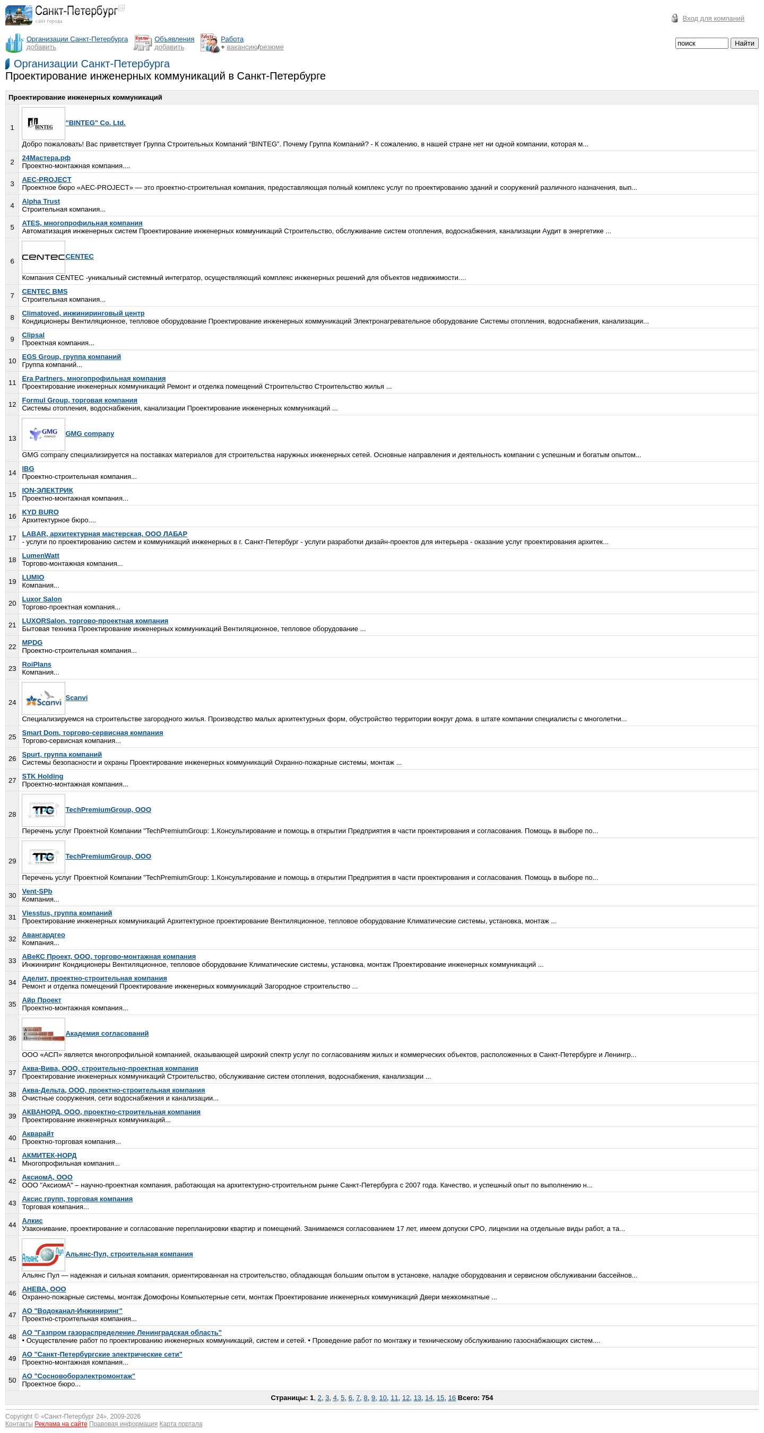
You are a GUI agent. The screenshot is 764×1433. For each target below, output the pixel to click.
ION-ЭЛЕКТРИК (47, 490)
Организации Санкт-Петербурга (92, 63)
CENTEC (57, 256)
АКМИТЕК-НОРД (49, 1155)
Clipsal (33, 335)
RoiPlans (36, 664)
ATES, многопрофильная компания (82, 223)
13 (417, 1398)
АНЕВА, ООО (44, 1289)
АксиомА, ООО (47, 1177)
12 (406, 1398)
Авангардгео (43, 935)
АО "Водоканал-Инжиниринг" (72, 1311)
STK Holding (42, 776)
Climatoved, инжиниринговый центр (83, 313)
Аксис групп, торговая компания (77, 1199)
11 (394, 1398)
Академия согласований (85, 1033)
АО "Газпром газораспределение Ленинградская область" (122, 1332)
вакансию (242, 47)
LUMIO (33, 577)
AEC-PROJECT (46, 180)
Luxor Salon (42, 599)
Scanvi (55, 698)
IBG (28, 469)
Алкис (32, 1221)
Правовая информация (123, 1424)
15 (440, 1398)
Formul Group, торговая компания (79, 400)
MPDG (32, 642)
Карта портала (181, 1424)
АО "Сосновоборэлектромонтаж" (78, 1376)
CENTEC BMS (44, 291)
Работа (232, 39)
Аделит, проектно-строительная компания (94, 978)
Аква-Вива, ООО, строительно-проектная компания (110, 1068)
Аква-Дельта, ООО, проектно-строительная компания (113, 1090)
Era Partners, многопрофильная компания (94, 378)
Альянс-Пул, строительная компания (107, 1254)
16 (452, 1398)
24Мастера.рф (46, 158)
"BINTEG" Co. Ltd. (73, 123)
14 (428, 1398)
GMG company (68, 434)
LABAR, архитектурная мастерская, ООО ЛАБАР (104, 534)
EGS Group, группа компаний (71, 357)
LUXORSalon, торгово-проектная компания (95, 621)
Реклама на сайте (61, 1424)
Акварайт (38, 1134)
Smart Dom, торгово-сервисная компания (92, 733)
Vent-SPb (37, 891)
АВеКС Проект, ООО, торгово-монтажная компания (109, 956)
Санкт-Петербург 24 (74, 1416)
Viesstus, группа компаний (67, 913)
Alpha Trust (41, 201)
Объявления (174, 39)
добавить (41, 47)
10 (383, 1398)
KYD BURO (40, 512)
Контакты (19, 1424)
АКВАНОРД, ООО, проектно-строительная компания (111, 1112)
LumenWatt (40, 556)
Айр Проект (41, 1000)
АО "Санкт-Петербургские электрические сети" (102, 1354)
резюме (271, 47)
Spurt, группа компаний (62, 754)
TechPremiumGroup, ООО (86, 810)
